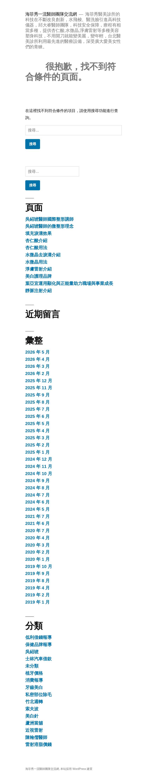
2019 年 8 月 (37, 580)
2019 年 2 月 (37, 595)
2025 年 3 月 (37, 437)
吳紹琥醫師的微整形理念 (49, 226)
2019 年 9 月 (37, 573)
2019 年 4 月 (37, 587)
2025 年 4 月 (37, 430)
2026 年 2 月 (37, 373)
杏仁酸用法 (36, 247)
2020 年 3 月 (37, 545)
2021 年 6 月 (37, 523)
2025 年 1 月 (37, 452)
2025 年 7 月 (37, 409)
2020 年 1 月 (37, 559)
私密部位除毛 (38, 694)
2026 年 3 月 (37, 366)
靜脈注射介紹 (38, 290)
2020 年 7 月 (37, 530)
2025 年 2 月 (37, 445)
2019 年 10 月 (38, 566)
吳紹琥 (31, 651)
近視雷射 (34, 730)
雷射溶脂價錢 (38, 744)
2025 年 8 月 (37, 402)
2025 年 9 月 (37, 395)
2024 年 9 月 (37, 480)
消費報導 (34, 680)
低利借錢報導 (38, 637)
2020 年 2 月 (37, 552)
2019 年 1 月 (37, 602)
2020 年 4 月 (37, 537)
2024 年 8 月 (37, 487)
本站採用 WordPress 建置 (76, 768)
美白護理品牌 (38, 276)
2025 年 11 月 (38, 387)
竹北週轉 (34, 701)
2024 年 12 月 (38, 459)
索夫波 (31, 708)
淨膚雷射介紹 (38, 269)
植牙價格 (34, 673)
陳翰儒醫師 (36, 737)
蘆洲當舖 (34, 723)
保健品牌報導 (38, 644)
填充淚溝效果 (38, 233)
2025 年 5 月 (37, 423)
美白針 (31, 716)
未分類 (31, 666)
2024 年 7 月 (37, 495)
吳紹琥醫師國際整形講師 (49, 219)
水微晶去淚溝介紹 (42, 254)
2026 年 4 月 (37, 359)
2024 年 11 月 (38, 466)
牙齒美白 (34, 687)
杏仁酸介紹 (36, 240)
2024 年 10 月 (38, 473)
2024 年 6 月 (37, 502)
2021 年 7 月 (37, 516)
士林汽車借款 (38, 658)
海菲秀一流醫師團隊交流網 (51, 14)
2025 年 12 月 (38, 380)
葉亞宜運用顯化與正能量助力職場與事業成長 (69, 283)
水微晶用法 (36, 262)
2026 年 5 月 (37, 352)
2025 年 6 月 (37, 416)
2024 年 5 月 (37, 509)
